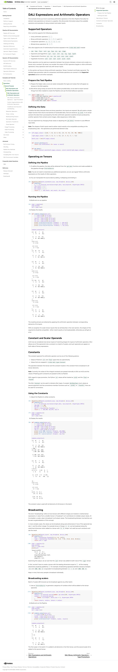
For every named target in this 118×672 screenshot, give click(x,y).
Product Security (55, 667)
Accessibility (36, 667)
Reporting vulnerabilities (9, 26)
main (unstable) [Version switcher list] (42, 2)
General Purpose (9, 86)
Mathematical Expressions (10, 41)
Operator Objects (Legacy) (10, 51)
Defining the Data (102, 15)
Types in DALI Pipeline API (10, 38)
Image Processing (9, 127)
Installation (6, 18)
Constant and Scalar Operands (104, 21)
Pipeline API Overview (9, 33)
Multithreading (7, 66)
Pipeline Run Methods (9, 149)
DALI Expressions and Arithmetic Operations (12, 89)
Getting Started (7, 24)
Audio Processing (9, 129)
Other (5, 137)
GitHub (5, 173)
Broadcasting (99, 26)
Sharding (5, 147)
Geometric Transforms (12, 121)
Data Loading (7, 80)
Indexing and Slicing (8, 43)
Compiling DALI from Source (11, 154)
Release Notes (7, 171)
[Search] (110, 2)
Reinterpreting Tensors (12, 116)
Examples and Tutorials (36, 6)
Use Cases (6, 135)
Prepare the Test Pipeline (104, 13)
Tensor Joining (10, 114)
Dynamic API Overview (9, 61)
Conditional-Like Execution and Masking (14, 107)
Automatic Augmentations (10, 49)
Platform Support (8, 21)
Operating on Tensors (102, 18)
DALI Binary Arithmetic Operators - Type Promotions (15, 98)
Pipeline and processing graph (11, 36)
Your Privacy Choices (16, 667)
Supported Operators (102, 10)
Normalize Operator (11, 119)
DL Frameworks (7, 74)
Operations (6, 83)
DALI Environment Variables (10, 157)
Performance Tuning (8, 144)
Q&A (4, 164)
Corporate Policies (45, 667)
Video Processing (9, 132)
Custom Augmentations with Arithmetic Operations (15, 103)
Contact (63, 667)
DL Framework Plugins (9, 54)
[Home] (27, 6)
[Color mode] (114, 2)
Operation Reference (9, 46)
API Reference (7, 63)
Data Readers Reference (10, 68)
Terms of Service (27, 667)
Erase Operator (10, 124)
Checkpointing (7, 152)
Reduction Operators (11, 111)
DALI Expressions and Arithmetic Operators (13, 94)
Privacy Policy (6, 667)
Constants (99, 23)
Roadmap (6, 176)
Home (5, 11)
